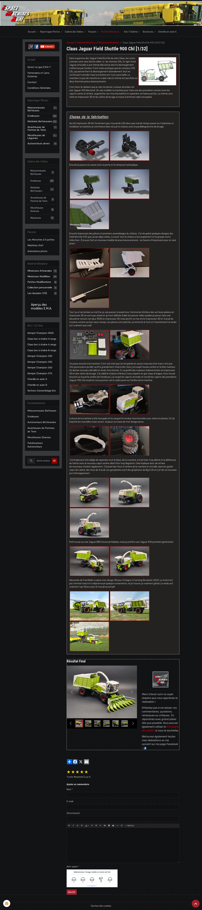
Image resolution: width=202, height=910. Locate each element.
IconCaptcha (91, 886)
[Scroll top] (196, 904)
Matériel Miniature (110, 31)
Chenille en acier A (167, 31)
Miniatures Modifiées (109, 42)
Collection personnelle (39, 287)
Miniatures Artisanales (39, 270)
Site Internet (73, 813)
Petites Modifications (39, 282)
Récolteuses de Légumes (36, 137)
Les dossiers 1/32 (37, 293)
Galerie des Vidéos (74, 31)
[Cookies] (6, 903)
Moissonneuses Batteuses (36, 109)
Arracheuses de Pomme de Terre (36, 128)
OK (54, 461)
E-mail (70, 801)
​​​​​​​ (89, 492)
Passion (92, 31)
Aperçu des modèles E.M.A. (41, 306)
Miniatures (42, 217)
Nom (69, 789)
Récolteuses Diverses (42, 210)
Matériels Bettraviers (42, 189)
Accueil (32, 31)
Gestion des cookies (101, 906)
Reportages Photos (50, 31)
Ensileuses (33, 115)
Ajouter (71, 892)
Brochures (148, 31)
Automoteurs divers (38, 143)
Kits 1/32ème (131, 31)
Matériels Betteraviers (39, 121)
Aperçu (129, 825)
